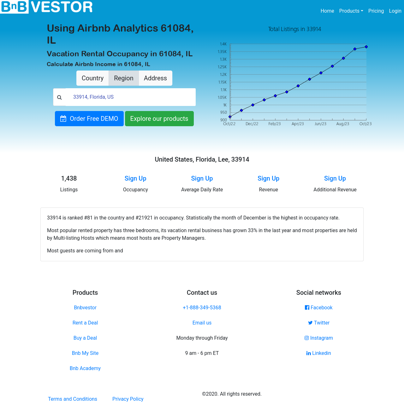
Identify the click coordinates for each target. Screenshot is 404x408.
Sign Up (135, 178)
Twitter (319, 323)
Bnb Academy (85, 368)
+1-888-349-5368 (202, 308)
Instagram (319, 338)
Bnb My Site (85, 353)
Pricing (376, 11)
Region (123, 78)
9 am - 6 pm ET (202, 353)
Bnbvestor (85, 308)
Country (93, 78)
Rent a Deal (85, 323)
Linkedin (318, 353)
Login (395, 11)
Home (329, 10)
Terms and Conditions (72, 399)
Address (155, 78)
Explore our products (159, 118)
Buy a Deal (85, 338)
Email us (202, 323)
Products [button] (349, 11)
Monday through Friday (202, 338)
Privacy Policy (128, 399)
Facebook (318, 308)
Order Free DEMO (89, 118)
